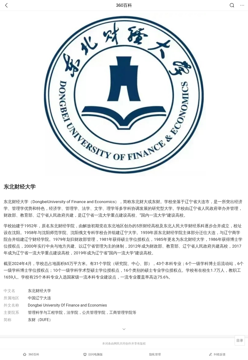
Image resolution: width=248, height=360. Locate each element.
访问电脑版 (93, 354)
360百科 (124, 5)
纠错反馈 (217, 354)
